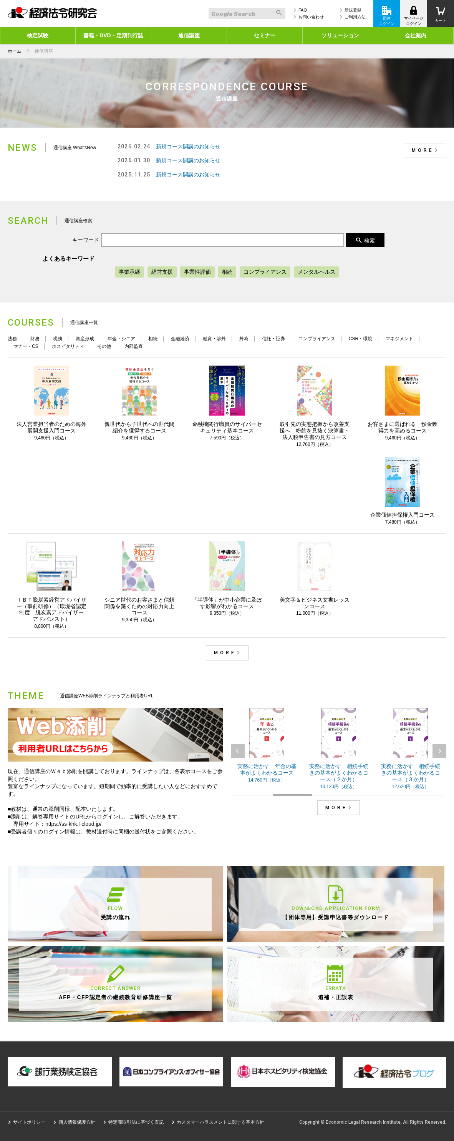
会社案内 (415, 35)
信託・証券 (273, 338)
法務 (12, 338)
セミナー (264, 35)
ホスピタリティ (68, 346)
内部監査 (133, 346)
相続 (227, 272)
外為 (244, 338)
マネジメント (399, 338)
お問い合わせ (311, 17)
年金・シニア (121, 338)
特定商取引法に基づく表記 (136, 1122)
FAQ (302, 10)
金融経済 (180, 338)
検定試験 (37, 35)
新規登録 (353, 10)
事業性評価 (197, 272)
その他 (104, 346)
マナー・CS (25, 346)
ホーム (15, 51)
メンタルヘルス (316, 272)
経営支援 (162, 272)
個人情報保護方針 (76, 1122)
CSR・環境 (360, 338)
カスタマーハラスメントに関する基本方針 (220, 1122)
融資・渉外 (214, 338)
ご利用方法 (355, 17)
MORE (426, 150)
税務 (57, 338)
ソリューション (340, 35)
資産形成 (85, 338)
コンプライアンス (265, 272)
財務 (35, 338)
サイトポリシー (29, 1122)
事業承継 (129, 272)
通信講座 (189, 35)
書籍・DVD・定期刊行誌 (113, 35)
